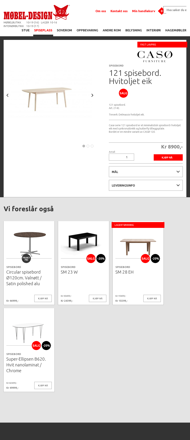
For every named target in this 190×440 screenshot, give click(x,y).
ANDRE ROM (112, 30)
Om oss (100, 11)
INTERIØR (153, 30)
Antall (112, 152)
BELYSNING (133, 30)
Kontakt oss (119, 11)
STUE (26, 30)
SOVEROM (64, 30)
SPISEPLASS (43, 30)
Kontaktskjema (144, 431)
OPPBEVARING (87, 30)
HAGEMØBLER (175, 30)
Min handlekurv (143, 11)
